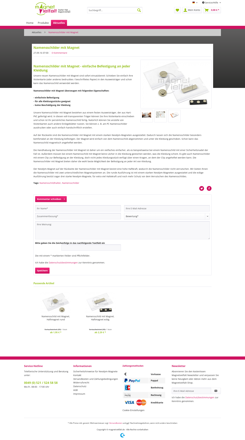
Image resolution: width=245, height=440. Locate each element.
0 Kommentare (59, 52)
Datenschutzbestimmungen (63, 262)
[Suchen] (139, 10)
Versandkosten (115, 423)
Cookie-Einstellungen (133, 410)
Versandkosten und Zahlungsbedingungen (95, 378)
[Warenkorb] (212, 10)
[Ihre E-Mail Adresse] (191, 391)
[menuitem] (114, 11)
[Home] (30, 23)
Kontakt (77, 375)
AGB (75, 390)
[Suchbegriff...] (114, 10)
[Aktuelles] (59, 23)
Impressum (79, 393)
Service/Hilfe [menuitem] (210, 2)
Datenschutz (79, 386)
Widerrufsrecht (81, 382)
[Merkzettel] (177, 10)
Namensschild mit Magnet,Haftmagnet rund (56, 318)
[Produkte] (43, 23)
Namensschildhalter (50, 182)
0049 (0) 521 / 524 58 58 (41, 383)
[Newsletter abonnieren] (216, 391)
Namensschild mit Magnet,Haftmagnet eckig (100, 318)
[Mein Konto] (192, 10)
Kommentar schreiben (51, 199)
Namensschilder (70, 182)
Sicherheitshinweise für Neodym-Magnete (95, 371)
